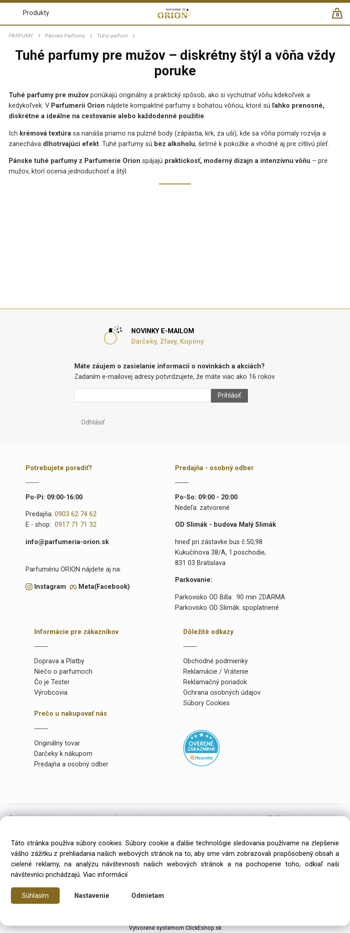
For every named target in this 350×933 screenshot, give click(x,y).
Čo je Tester (52, 682)
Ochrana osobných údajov (222, 693)
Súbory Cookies (206, 703)
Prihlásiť (229, 395)
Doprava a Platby (59, 661)
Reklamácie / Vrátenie (215, 672)
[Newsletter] (142, 395)
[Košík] (341, 17)
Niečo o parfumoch (63, 672)
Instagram (50, 587)
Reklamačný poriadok (215, 682)
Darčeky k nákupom (63, 754)
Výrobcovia (50, 693)
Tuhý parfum (112, 35)
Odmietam (147, 896)
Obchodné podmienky (215, 661)
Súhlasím (35, 896)
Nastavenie (91, 896)
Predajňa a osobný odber (71, 764)
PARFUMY (21, 35)
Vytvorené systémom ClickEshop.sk (175, 928)
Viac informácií (105, 875)
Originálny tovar (57, 743)
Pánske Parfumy (65, 35)
